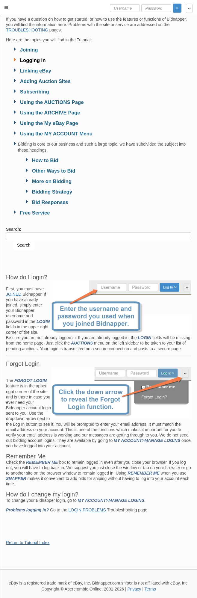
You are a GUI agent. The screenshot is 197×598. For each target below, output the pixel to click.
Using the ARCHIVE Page (50, 113)
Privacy (134, 589)
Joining (29, 50)
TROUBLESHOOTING (27, 30)
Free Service (35, 213)
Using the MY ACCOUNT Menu (56, 134)
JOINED (13, 294)
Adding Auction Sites (45, 81)
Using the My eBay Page (49, 123)
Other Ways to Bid (53, 171)
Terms (150, 589)
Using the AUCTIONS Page (52, 102)
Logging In (33, 60)
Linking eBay (35, 71)
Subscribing (34, 92)
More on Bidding (52, 181)
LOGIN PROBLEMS (87, 510)
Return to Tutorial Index (28, 542)
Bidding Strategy (52, 192)
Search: (13, 229)
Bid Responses (50, 202)
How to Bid (45, 160)
